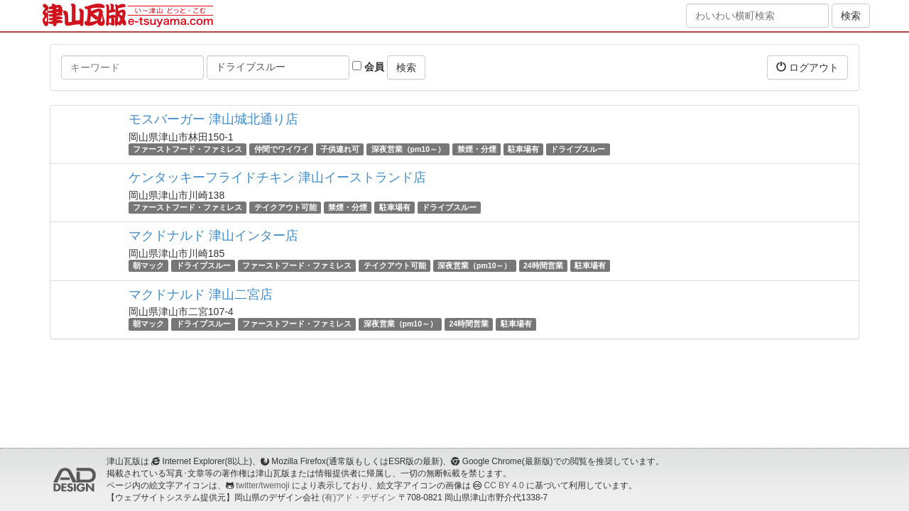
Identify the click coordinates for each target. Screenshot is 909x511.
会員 (368, 66)
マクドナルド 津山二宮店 (201, 294)
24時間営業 (543, 265)
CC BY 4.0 (504, 485)
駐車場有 (523, 149)
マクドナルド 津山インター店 (213, 236)
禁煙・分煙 (476, 149)
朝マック (148, 265)
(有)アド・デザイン (359, 497)
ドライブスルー (577, 149)
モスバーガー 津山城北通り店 (213, 119)
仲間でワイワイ (281, 149)
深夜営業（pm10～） (408, 149)
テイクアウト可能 (285, 207)
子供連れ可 (339, 149)
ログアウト (807, 67)
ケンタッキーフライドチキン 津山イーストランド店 (277, 177)
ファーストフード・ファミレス (187, 149)
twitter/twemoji (262, 485)
